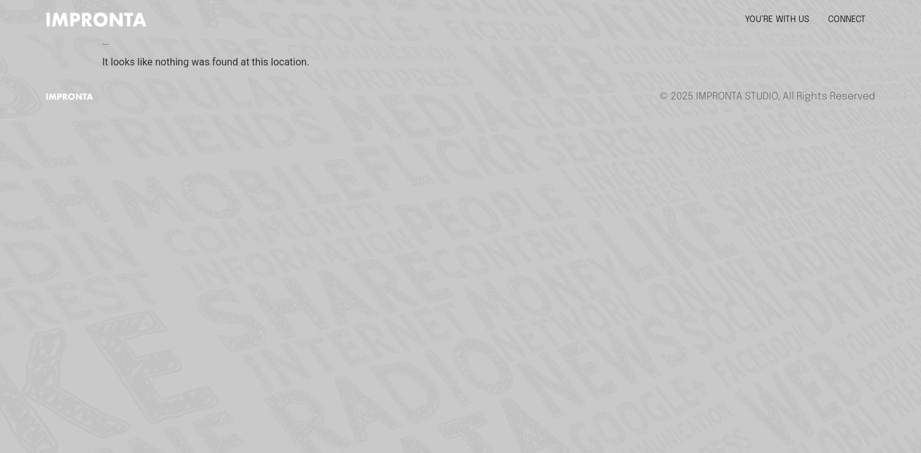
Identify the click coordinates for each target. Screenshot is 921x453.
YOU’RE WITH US (777, 19)
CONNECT (847, 19)
